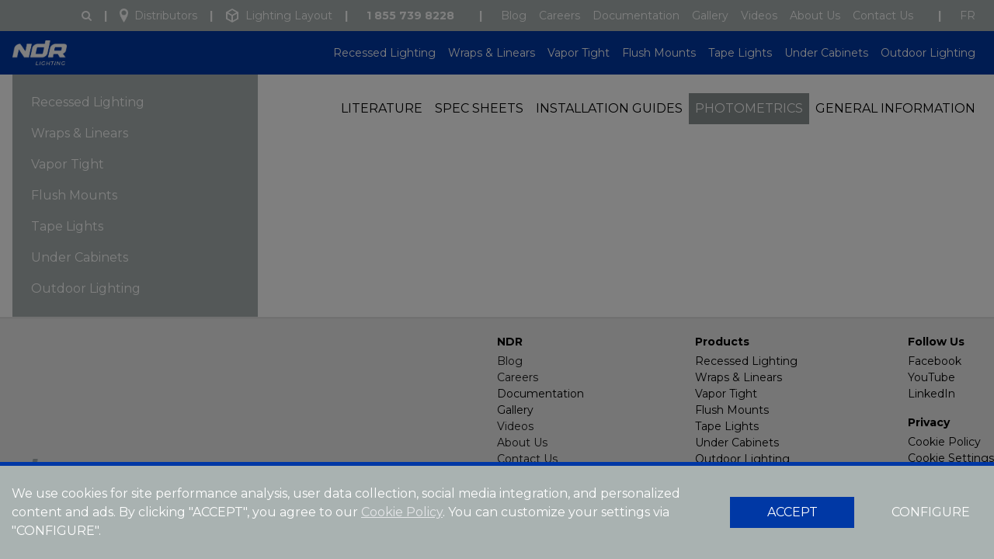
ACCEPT (792, 512)
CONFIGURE (930, 512)
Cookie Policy (402, 512)
